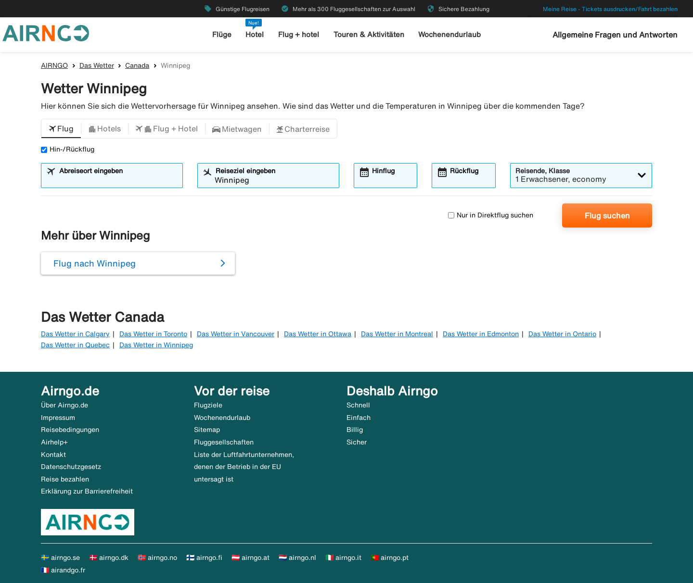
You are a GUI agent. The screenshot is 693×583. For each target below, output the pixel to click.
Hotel (254, 34)
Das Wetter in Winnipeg (156, 345)
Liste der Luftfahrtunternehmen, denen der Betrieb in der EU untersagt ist (244, 466)
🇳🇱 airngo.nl (297, 557)
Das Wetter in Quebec (75, 345)
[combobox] (118, 180)
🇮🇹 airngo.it (343, 557)
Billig (354, 429)
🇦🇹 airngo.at (250, 557)
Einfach (358, 417)
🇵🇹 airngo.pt (390, 557)
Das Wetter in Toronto (153, 333)
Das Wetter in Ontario (562, 333)
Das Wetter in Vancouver (235, 333)
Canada (137, 65)
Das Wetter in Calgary (75, 333)
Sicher (356, 442)
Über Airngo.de (64, 405)
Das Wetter (96, 65)
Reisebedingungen (70, 429)
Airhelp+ (54, 442)
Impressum (58, 417)
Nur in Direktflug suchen (490, 215)
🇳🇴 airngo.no (157, 557)
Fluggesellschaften (224, 442)
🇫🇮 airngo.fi (204, 557)
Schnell (358, 405)
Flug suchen (607, 215)
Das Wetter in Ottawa (317, 333)
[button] (61, 129)
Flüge (221, 34)
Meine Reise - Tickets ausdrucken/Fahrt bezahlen (610, 9)
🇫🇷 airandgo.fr (63, 570)
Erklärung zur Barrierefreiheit (87, 491)
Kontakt (53, 454)
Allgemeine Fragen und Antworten (615, 34)
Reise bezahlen (65, 479)
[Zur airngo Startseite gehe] (45, 32)
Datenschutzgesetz (71, 466)
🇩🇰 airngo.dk (108, 557)
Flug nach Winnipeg (94, 263)
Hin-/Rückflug (67, 149)
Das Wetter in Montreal (397, 333)
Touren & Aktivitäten (369, 34)
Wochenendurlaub (449, 34)
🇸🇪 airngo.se (60, 557)
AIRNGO (54, 65)
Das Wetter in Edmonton (481, 333)
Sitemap (207, 429)
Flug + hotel (298, 34)
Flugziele (208, 405)
